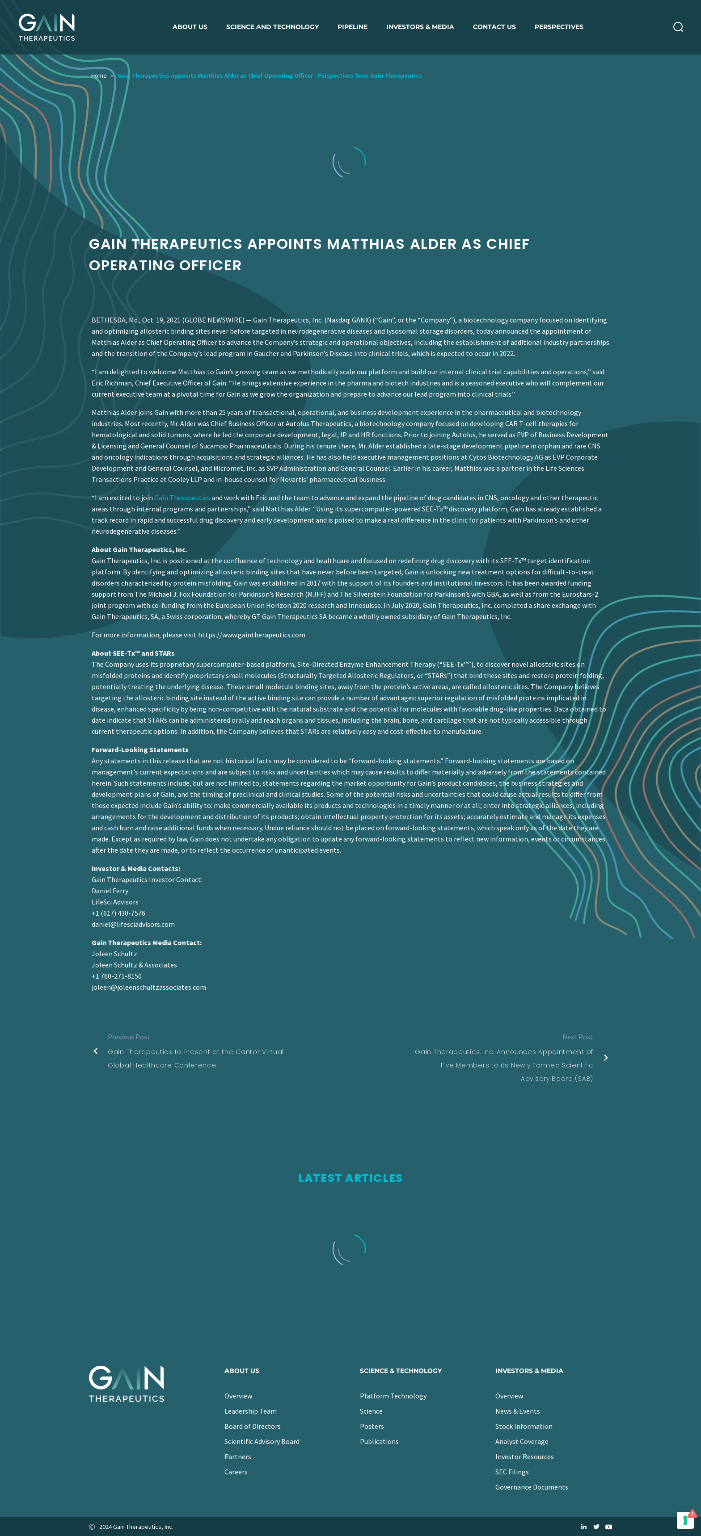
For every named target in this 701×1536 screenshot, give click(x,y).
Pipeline (352, 27)
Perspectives (559, 27)
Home (99, 75)
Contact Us (494, 27)
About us (190, 27)
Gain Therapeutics (182, 497)
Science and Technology (272, 27)
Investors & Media (420, 27)
